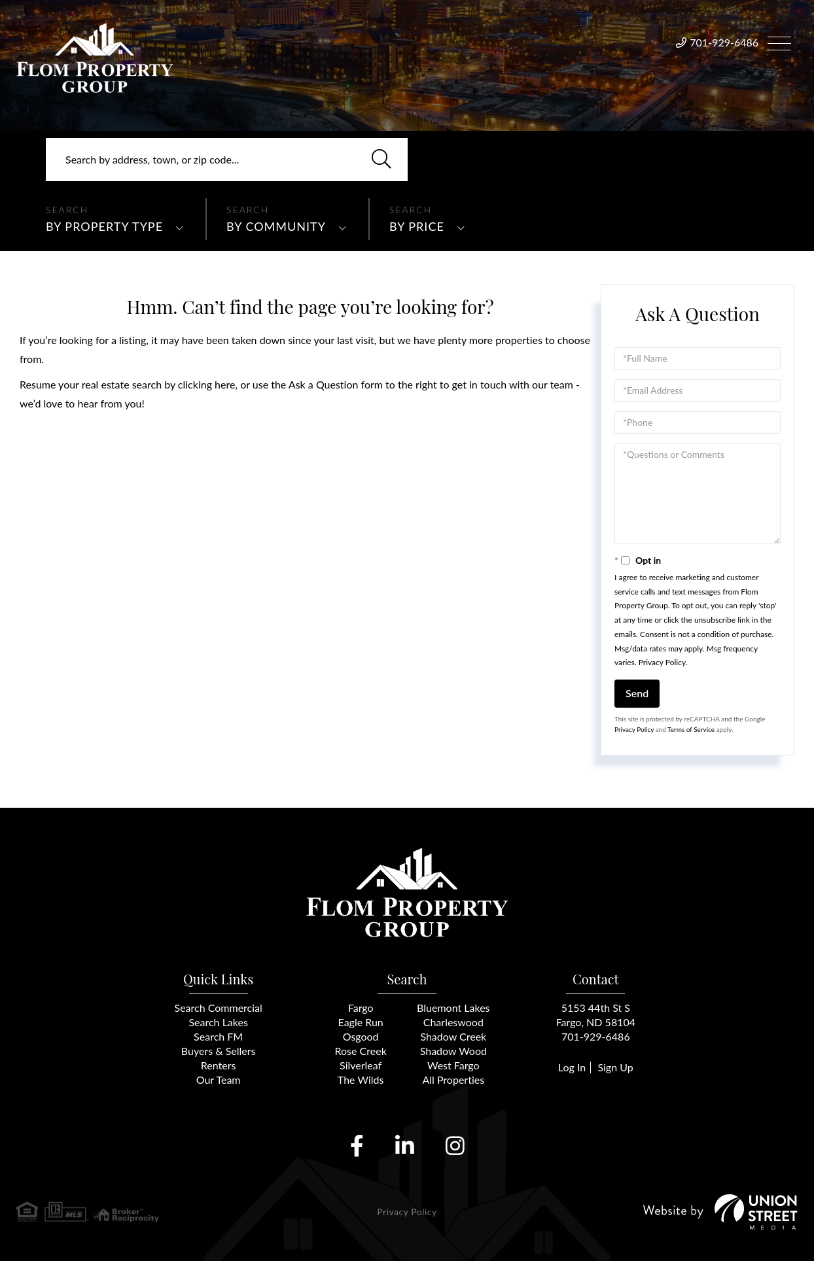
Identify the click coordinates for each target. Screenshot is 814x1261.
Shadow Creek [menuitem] (453, 1036)
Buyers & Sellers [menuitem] (218, 1051)
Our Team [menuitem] (218, 1079)
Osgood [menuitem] (361, 1036)
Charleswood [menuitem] (453, 1022)
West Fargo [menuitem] (453, 1065)
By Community (276, 226)
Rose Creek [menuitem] (361, 1051)
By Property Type (104, 226)
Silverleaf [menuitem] (360, 1065)
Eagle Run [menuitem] (360, 1022)
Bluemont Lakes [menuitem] (453, 1007)
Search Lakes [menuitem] (217, 1022)
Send (637, 693)
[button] (381, 159)
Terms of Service (691, 729)
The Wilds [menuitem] (361, 1079)
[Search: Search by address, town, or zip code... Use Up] (227, 159)
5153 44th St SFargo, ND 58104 (595, 1014)
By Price (416, 226)
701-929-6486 (724, 42)
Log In (572, 1067)
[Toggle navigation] (779, 41)
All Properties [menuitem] (453, 1079)
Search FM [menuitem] (218, 1036)
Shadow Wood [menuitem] (453, 1051)
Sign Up (615, 1067)
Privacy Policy (662, 662)
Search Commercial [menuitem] (218, 1007)
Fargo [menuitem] (361, 1007)
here (225, 384)
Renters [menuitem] (218, 1065)
